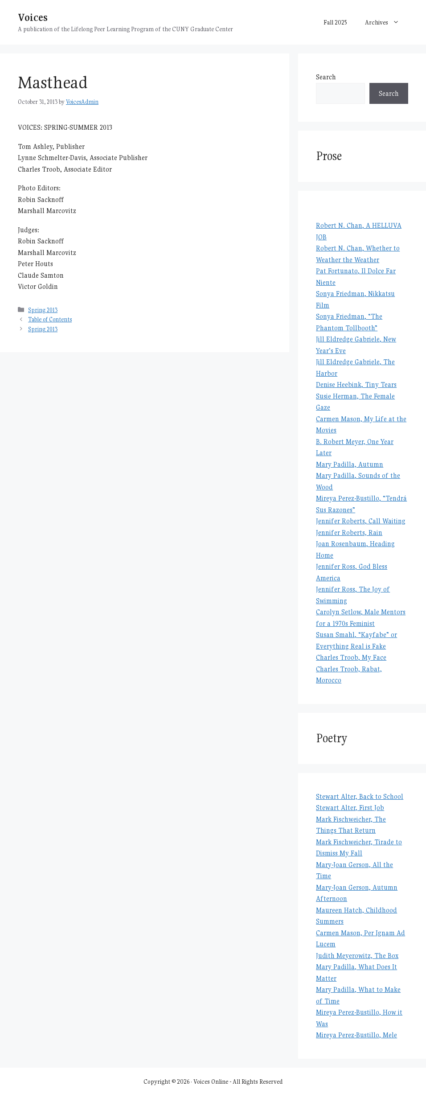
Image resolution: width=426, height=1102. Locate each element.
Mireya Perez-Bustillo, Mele (356, 1035)
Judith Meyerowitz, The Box (357, 955)
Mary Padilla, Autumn (349, 464)
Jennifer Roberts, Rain (349, 532)
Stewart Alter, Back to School (359, 796)
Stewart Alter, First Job (350, 807)
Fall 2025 (335, 22)
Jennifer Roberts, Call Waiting (361, 521)
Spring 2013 (42, 310)
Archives (386, 22)
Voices (33, 17)
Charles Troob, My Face (351, 657)
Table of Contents (50, 319)
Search (326, 77)
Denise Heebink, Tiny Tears (356, 384)
